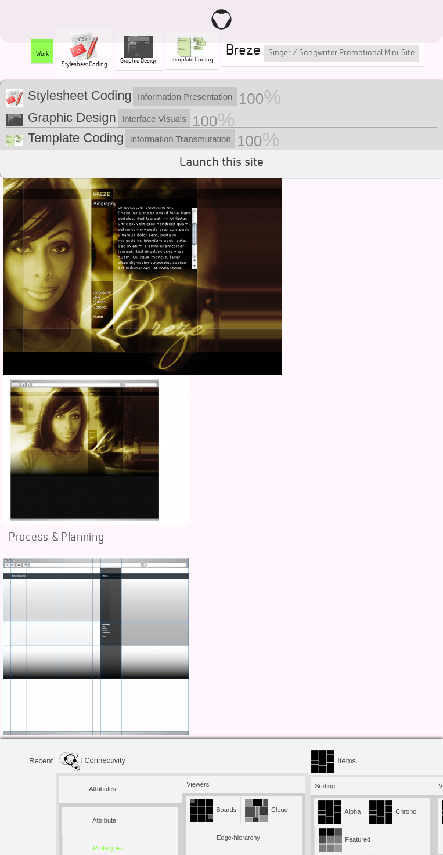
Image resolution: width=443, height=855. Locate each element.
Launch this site (221, 164)
